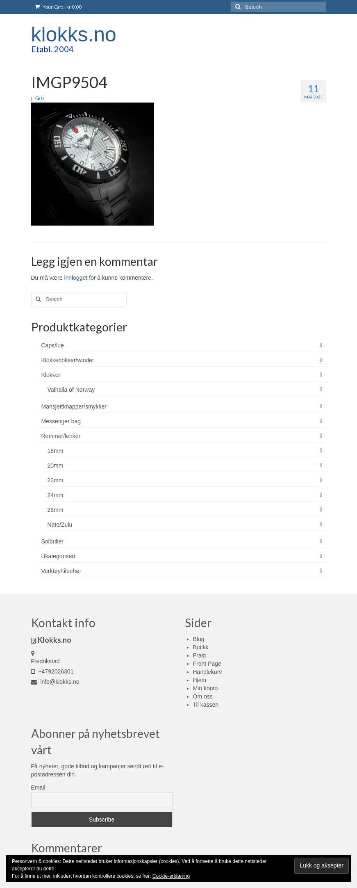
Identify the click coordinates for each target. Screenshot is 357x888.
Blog (199, 639)
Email (38, 787)
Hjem (200, 680)
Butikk (201, 647)
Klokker (51, 375)
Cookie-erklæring (171, 876)
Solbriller (52, 541)
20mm (56, 465)
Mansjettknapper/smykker (74, 406)
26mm (56, 510)
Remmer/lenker (61, 436)
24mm (56, 495)
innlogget (75, 277)
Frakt (199, 655)
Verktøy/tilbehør (61, 571)
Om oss (203, 696)
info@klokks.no (55, 681)
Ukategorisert (58, 556)
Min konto (205, 688)
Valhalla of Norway (71, 389)
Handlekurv (207, 672)
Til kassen (206, 704)
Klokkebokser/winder (67, 360)
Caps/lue (52, 345)
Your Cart (58, 7)
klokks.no (73, 34)
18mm (56, 450)
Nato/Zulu (60, 524)
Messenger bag (61, 421)
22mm (56, 480)
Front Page (207, 663)
